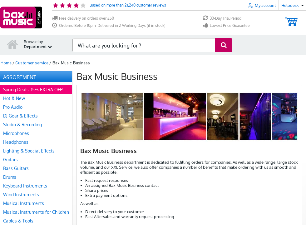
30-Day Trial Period (222, 18)
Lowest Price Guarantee (226, 25)
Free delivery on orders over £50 (83, 18)
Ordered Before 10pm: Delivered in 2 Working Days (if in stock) (108, 25)
